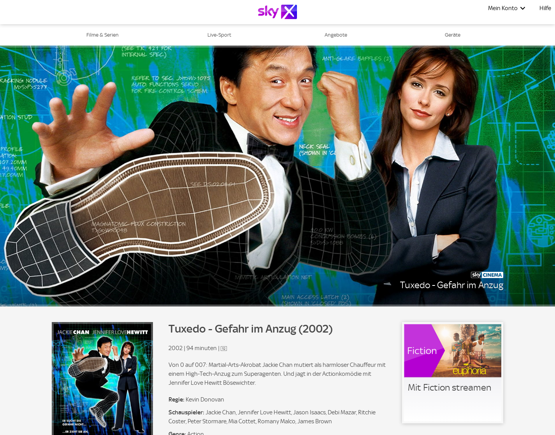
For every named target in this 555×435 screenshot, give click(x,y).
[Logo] (277, 12)
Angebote (336, 35)
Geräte (452, 35)
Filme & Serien (102, 35)
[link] (452, 372)
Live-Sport (219, 35)
